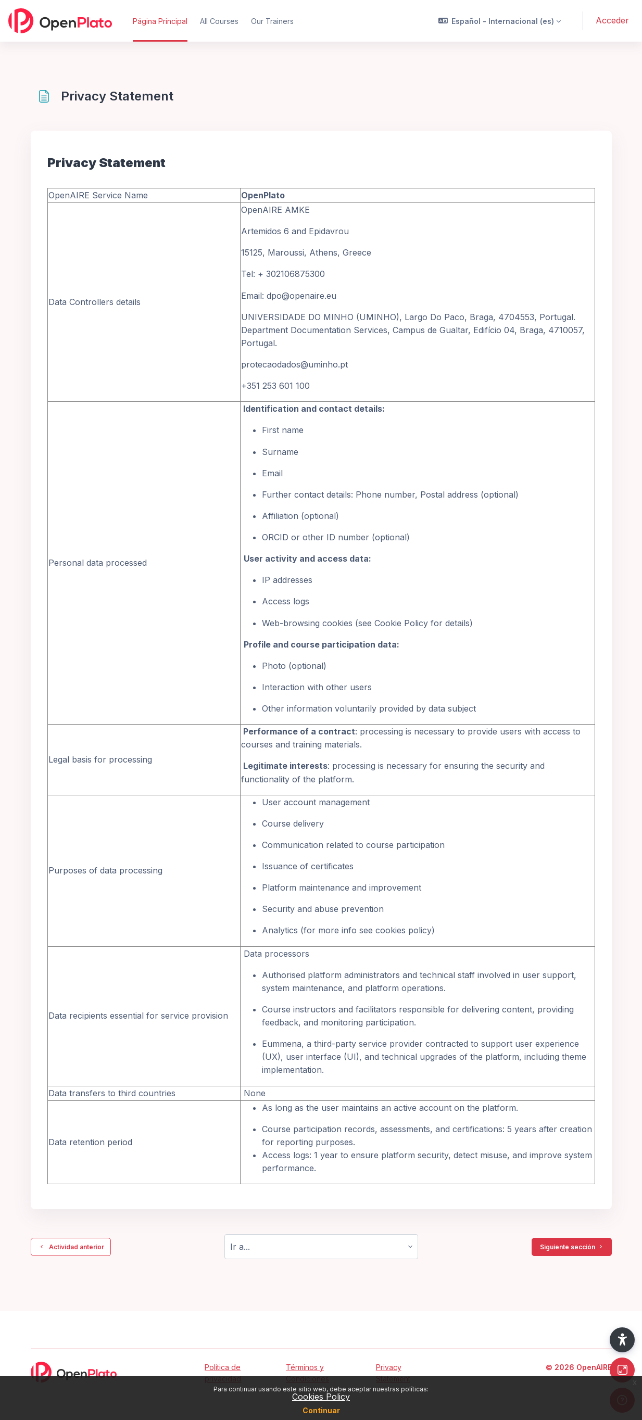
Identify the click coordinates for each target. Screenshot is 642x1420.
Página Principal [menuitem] (160, 21)
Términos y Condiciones (307, 1373)
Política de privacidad (223, 1373)
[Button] (622, 1370)
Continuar (321, 1410)
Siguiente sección (571, 1246)
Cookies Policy (321, 1396)
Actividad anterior (70, 1246)
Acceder (612, 20)
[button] (500, 20)
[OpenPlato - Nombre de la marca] (60, 21)
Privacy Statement (393, 1373)
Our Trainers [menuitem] (272, 21)
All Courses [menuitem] (219, 21)
